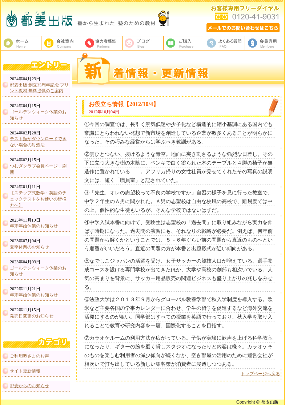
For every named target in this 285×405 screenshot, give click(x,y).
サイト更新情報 (25, 370)
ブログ (143, 43)
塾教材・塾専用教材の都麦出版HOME (21, 43)
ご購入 (184, 43)
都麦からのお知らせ (29, 385)
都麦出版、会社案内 (61, 43)
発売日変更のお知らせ (31, 316)
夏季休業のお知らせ (29, 247)
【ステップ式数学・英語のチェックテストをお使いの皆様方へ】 (38, 199)
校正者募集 (102, 43)
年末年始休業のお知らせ (34, 225)
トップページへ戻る (260, 373)
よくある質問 (224, 43)
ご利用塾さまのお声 (29, 356)
